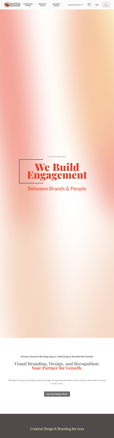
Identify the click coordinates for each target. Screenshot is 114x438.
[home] (12, 4)
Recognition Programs (56, 4)
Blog (97, 5)
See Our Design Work (57, 394)
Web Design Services (42, 4)
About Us (89, 4)
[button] (74, 4)
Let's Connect (106, 4)
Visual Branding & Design (28, 4)
